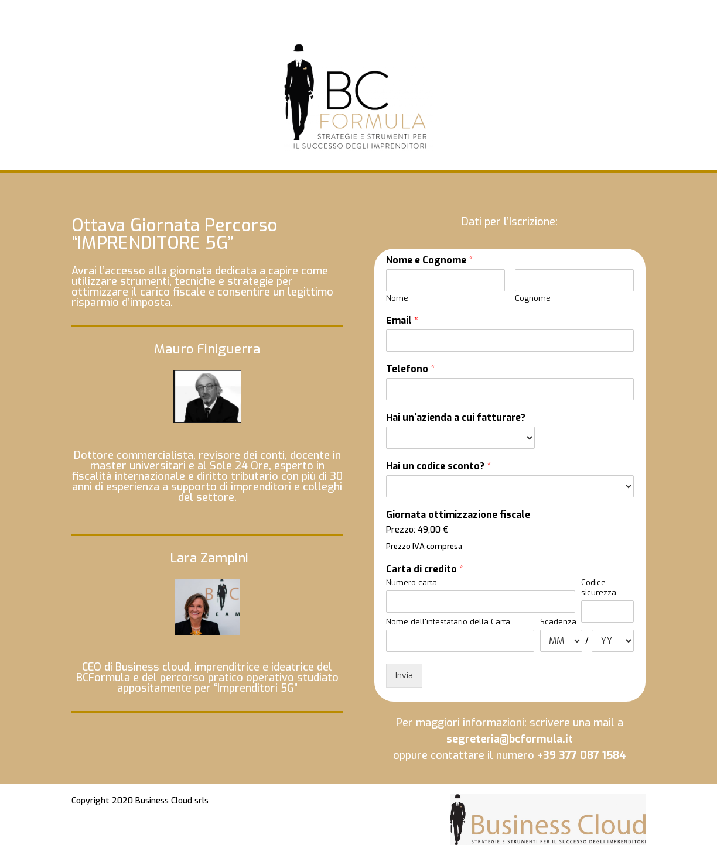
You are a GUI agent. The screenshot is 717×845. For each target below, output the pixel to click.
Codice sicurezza (598, 587)
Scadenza (558, 622)
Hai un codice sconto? (438, 466)
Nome (397, 298)
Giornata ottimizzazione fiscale (458, 515)
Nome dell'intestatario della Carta (448, 622)
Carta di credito (424, 569)
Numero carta (411, 583)
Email (402, 321)
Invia (404, 675)
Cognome (533, 298)
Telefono (410, 369)
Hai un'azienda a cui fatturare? (455, 418)
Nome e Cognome (429, 260)
